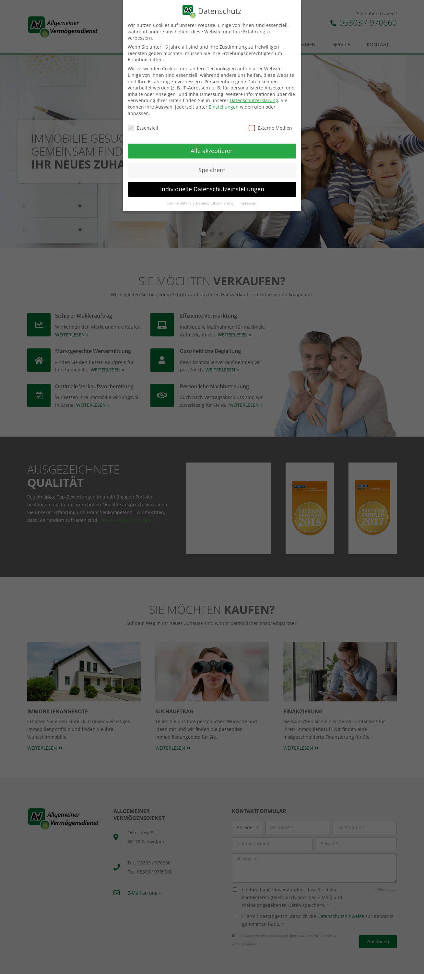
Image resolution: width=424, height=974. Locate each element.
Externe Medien (270, 128)
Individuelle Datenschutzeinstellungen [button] (212, 189)
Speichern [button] (212, 170)
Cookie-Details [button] (179, 203)
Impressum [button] (248, 203)
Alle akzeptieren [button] (212, 151)
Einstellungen (224, 107)
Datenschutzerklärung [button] (215, 203)
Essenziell (143, 128)
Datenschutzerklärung (254, 100)
